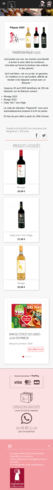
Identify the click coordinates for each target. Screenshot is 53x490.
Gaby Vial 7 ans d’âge (21, 235)
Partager (36, 135)
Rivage (21, 283)
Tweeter (44, 135)
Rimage (21, 187)
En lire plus (36, 349)
